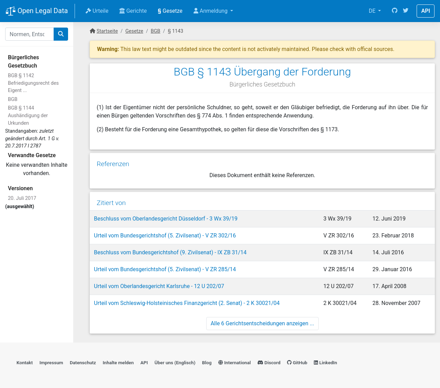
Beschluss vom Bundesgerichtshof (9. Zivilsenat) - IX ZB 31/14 (170, 252)
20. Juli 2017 (22, 198)
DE (373, 11)
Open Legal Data (37, 11)
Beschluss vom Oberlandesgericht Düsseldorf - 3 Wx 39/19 (166, 218)
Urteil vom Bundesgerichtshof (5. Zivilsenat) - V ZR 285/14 (165, 269)
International (234, 362)
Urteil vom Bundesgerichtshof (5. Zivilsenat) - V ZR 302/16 (165, 235)
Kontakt (24, 362)
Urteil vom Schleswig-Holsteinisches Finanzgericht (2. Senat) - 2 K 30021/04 (186, 303)
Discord (268, 362)
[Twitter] (405, 11)
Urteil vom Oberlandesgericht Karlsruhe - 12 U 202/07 (159, 286)
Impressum (51, 362)
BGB (13, 99)
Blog (207, 362)
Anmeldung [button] (211, 11)
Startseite (107, 31)
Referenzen (113, 164)
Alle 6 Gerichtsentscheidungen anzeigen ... (262, 323)
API (425, 11)
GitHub (297, 362)
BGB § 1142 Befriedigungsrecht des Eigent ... (33, 83)
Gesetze (170, 11)
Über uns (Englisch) (175, 362)
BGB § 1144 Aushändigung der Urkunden (28, 115)
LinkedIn (325, 362)
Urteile (97, 11)
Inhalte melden (118, 362)
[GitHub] (394, 11)
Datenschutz (83, 362)
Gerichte (133, 11)
